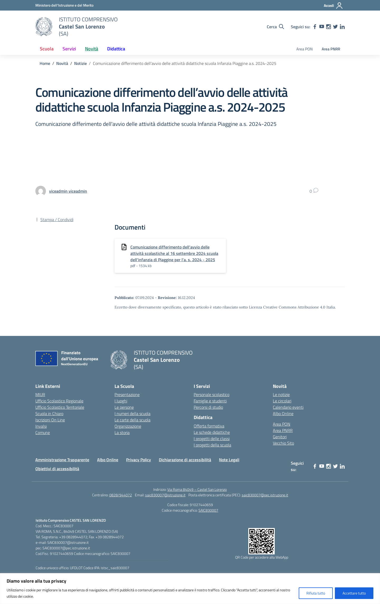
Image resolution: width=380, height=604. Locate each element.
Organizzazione (128, 426)
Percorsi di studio (208, 407)
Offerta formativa (209, 426)
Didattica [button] (116, 48)
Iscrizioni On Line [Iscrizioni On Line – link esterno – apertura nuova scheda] (50, 420)
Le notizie (281, 394)
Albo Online (283, 413)
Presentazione (127, 394)
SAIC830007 (208, 510)
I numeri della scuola (132, 413)
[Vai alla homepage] (43, 26)
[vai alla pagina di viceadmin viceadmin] (68, 191)
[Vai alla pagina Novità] (62, 63)
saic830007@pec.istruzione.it (265, 495)
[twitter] (335, 26)
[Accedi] (333, 5)
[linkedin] (342, 26)
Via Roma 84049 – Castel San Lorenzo (197, 489)
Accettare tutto (354, 593)
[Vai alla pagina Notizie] (80, 63)
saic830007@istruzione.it (165, 495)
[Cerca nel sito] (275, 26)
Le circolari (282, 401)
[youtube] (321, 26)
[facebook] (314, 26)
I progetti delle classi (212, 438)
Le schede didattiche (212, 432)
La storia (122, 432)
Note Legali (229, 459)
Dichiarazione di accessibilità (185, 459)
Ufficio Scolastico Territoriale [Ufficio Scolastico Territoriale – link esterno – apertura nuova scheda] (59, 407)
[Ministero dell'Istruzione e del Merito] (64, 5)
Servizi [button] (69, 48)
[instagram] (328, 26)
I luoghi (121, 401)
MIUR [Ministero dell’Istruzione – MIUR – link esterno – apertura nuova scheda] (40, 394)
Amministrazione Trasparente (62, 459)
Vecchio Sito (283, 443)
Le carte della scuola (132, 420)
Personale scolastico (211, 394)
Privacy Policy (138, 459)
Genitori (280, 437)
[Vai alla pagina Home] (45, 63)
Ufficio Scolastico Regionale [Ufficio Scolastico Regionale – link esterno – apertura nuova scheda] (59, 401)
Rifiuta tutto (315, 593)
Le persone (124, 407)
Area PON (304, 49)
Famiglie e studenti (210, 401)
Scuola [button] (47, 48)
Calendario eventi (288, 407)
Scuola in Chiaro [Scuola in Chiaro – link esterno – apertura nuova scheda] (49, 413)
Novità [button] (91, 48)
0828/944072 (120, 495)
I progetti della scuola (212, 445)
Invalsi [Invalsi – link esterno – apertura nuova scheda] (41, 426)
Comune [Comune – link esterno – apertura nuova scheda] (42, 432)
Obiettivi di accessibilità (57, 468)
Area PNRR (331, 49)
